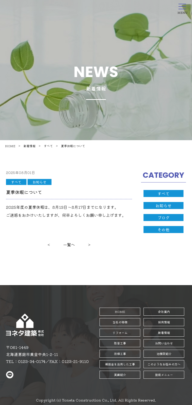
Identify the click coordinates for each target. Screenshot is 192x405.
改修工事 (120, 353)
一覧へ (69, 245)
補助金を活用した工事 (120, 364)
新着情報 (30, 146)
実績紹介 (120, 374)
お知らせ (39, 181)
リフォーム (120, 332)
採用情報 (164, 322)
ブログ (164, 218)
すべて (48, 146)
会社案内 (164, 311)
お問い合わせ (164, 343)
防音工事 (120, 343)
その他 (164, 230)
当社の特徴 (120, 322)
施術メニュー (164, 374)
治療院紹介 (164, 353)
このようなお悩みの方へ (164, 364)
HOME (10, 146)
